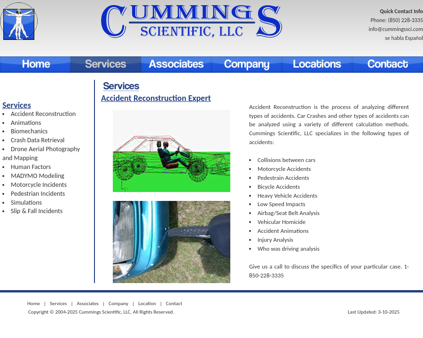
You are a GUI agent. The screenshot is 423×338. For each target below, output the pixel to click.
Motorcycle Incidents (39, 185)
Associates (87, 303)
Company (247, 64)
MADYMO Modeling (37, 176)
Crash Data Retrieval (37, 140)
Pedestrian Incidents (38, 194)
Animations (26, 123)
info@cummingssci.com (395, 29)
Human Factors (31, 167)
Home (35, 64)
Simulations (26, 203)
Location (317, 64)
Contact (387, 64)
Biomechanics (29, 131)
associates (176, 64)
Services (105, 64)
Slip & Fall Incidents (37, 211)
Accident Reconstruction (43, 114)
